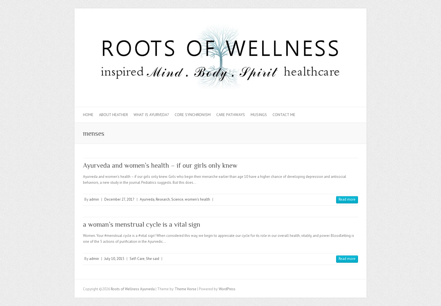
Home (88, 114)
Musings (259, 114)
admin (94, 199)
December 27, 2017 (119, 199)
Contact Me (284, 114)
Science (177, 199)
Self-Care (137, 258)
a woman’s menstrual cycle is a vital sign (141, 224)
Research (163, 199)
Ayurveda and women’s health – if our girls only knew (160, 165)
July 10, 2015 (114, 258)
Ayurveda (147, 199)
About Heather (113, 114)
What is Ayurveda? (151, 114)
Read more (347, 199)
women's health (197, 199)
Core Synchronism (193, 114)
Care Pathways (230, 114)
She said (152, 258)
